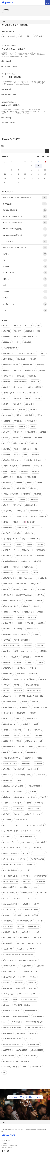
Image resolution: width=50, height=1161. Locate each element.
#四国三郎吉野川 (8, 707)
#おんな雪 (24, 932)
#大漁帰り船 (21, 673)
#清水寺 (39, 482)
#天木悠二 (28, 662)
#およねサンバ (25, 937)
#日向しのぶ (25, 561)
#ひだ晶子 (6, 898)
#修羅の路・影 (17, 752)
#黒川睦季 (17, 331)
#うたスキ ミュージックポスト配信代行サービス (19, 954)
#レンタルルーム (18, 808)
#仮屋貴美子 (38, 763)
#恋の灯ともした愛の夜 (10, 606)
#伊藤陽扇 (39, 758)
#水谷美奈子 (34, 499)
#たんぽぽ (6, 915)
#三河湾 (5, 803)
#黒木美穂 (6, 331)
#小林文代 (6, 640)
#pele (15, 999)
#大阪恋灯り (7, 668)
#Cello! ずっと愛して (10, 1067)
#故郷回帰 (16, 567)
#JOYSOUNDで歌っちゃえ (34, 1027)
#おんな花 (36, 932)
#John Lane (21, 1033)
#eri (20, 1055)
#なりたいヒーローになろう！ (24, 898)
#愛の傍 (5, 589)
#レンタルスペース (34, 808)
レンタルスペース (25, 304)
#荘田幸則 (6, 421)
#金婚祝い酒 (20, 376)
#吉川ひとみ (7, 718)
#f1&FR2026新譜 (21, 1050)
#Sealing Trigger (8, 994)
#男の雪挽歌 (25, 466)
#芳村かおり (18, 421)
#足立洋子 (6, 398)
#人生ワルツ (7, 774)
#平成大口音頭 (8, 617)
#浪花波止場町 (20, 488)
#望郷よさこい (26, 550)
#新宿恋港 (37, 561)
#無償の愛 (35, 471)
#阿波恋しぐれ (30, 370)
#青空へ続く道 (8, 359)
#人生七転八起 (19, 769)
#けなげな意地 (8, 926)
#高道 (38, 331)
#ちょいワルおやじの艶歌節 (29, 909)
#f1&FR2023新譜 (8, 1055)
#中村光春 (33, 791)
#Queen (5, 999)
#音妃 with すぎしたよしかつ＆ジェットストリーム (20, 353)
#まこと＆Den (23, 887)
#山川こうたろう (32, 629)
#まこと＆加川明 (8, 887)
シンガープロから (25, 272)
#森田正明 (43, 516)
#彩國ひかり (28, 612)
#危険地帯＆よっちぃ (10, 724)
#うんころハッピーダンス (25, 949)
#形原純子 (40, 612)
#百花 (16, 454)
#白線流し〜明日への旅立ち (35, 460)
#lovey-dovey (37, 1016)
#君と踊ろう (7, 713)
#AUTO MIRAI (36, 1067)
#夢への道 (43, 679)
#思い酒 (25, 606)
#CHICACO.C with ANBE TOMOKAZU (16, 1061)
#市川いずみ (32, 617)
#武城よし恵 (21, 511)
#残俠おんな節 (30, 505)
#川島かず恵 (7, 623)
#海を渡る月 (7, 488)
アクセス (25, 297)
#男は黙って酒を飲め (10, 466)
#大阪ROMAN (7, 673)
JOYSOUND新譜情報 (25, 210)
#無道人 (13, 471)
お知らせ (25, 254)
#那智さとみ (35, 381)
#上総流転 (31, 797)
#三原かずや (17, 803)
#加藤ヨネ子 (7, 741)
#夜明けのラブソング (34, 690)
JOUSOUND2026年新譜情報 (25, 229)
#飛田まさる (7, 342)
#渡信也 (29, 482)
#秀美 (14, 443)
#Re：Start (36, 994)
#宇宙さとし (41, 645)
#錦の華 (42, 370)
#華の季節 (28, 415)
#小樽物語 (36, 634)
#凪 (41, 741)
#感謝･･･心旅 (7, 584)
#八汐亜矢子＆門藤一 (26, 746)
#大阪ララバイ (20, 668)
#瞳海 (16, 449)
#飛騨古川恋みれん (28, 336)
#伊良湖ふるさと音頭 (10, 763)
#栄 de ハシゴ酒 (22, 527)
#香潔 (16, 336)
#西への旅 (28, 404)
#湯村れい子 (7, 482)
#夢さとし (6, 690)
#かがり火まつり (33, 926)
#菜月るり (40, 415)
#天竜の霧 (17, 662)
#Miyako (6, 1016)
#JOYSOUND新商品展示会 (12, 1027)
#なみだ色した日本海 (10, 904)
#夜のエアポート (8, 696)
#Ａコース (28, 325)
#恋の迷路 (29, 600)
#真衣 (35, 449)
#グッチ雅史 (41, 842)
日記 (25, 260)
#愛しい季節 (41, 589)
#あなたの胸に (26, 966)
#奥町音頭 (14, 657)
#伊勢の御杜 (25, 763)
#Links (5, 1022)
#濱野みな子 (7, 477)
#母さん (5, 505)
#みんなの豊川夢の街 (40, 876)
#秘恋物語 (16, 437)
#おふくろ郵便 (8, 943)
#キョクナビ (37, 848)
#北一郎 (16, 735)
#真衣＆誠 (25, 449)
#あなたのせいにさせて (32, 971)
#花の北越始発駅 (8, 426)
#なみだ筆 (24, 904)
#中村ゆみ (6, 797)
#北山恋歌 (6, 735)
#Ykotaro (33, 977)
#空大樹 (5, 437)
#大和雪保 (6, 679)
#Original (6, 1005)
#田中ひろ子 (38, 466)
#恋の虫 (39, 600)
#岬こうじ (30, 623)
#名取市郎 (33, 713)
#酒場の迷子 (32, 376)
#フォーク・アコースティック (13, 825)
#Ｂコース (17, 325)
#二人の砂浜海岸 (34, 786)
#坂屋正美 (35, 702)
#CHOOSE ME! (31, 1055)
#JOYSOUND (7, 1033)
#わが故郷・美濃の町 (10, 870)
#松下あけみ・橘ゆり (10, 539)
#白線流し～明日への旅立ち (12, 460)
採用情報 (25, 266)
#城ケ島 (24, 702)
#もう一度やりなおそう (10, 876)
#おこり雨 (20, 943)
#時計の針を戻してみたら (24, 555)
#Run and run (23, 994)
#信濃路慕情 (31, 752)
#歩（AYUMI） (8, 511)
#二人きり (6, 791)
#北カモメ (27, 735)
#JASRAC (32, 1033)
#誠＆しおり (17, 404)
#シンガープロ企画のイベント (25, 836)
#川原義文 (19, 623)
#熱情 (5, 471)
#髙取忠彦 (28, 331)
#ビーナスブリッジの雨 (10, 831)
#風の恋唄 (27, 342)
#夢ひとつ (6, 685)
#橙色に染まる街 (35, 511)
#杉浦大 (29, 544)
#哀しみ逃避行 (23, 707)
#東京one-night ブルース (29, 539)
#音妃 (43, 353)
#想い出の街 (7, 595)
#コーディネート (27, 842)
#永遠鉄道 (26, 494)
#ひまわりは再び (27, 892)
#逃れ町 (5, 387)
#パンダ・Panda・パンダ (31, 831)
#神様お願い (35, 443)
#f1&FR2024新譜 (37, 1050)
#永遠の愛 (37, 494)
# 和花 (22, 977)
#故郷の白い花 (8, 572)
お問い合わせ (25, 279)
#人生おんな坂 (8, 780)
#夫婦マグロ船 (38, 657)
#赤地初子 (38, 398)
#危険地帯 (24, 724)
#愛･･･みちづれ (21, 584)
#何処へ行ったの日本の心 (11, 758)
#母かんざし (17, 505)
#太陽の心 (6, 662)
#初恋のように (30, 741)
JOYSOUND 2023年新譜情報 (25, 235)
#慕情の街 (43, 578)
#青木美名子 (21, 359)
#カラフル (24, 853)
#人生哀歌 (6, 769)
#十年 (27, 730)
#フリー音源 (7, 819)
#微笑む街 (36, 606)
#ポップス (28, 814)
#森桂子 (5, 522)
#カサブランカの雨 (37, 859)
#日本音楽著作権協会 (10, 561)
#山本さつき (18, 629)
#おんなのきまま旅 (9, 937)
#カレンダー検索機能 (10, 853)
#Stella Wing (7, 988)
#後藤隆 (5, 612)
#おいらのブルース (34, 943)
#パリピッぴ (7, 836)
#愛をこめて (35, 584)
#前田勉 (18, 741)
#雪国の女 (40, 364)
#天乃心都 (40, 662)
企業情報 (25, 291)
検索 (25, 310)
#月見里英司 (7, 555)
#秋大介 (5, 443)
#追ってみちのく (18, 387)
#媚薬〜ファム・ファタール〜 (24, 651)
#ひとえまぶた (42, 892)
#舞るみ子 (6, 432)
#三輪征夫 (43, 797)
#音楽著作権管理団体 (10, 348)
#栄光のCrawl (7, 527)
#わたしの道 (31, 864)
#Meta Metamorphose (20, 1016)
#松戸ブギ (6, 533)
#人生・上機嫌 (25, 36)
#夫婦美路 (25, 657)
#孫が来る (6, 651)
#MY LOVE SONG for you (23, 1005)
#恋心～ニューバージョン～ (12, 600)
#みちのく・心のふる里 (10, 881)
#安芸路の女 (28, 645)
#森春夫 (15, 522)
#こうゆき (40, 921)
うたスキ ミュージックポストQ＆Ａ (25, 247)
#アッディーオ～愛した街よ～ (13, 864)
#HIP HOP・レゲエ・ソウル (12, 1039)
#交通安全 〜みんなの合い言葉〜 (14, 786)
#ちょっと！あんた (9, 36)
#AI (4, 1072)
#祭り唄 (23, 443)
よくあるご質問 (25, 241)
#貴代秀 (5, 404)
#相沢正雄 (6, 454)
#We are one (32, 982)
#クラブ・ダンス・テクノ (11, 848)
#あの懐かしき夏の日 (10, 966)
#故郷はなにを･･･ (30, 567)
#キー (26, 848)
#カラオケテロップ (39, 853)
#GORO (28, 1039)
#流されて (33, 488)
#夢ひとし (17, 685)
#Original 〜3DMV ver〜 (29, 999)
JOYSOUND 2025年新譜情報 (25, 222)
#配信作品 (6, 381)
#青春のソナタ (28, 364)
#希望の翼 (20, 617)
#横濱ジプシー (8, 516)
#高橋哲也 (6, 336)
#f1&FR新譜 (7, 1050)
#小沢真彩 (24, 634)
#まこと (35, 887)
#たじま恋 (17, 915)
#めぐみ (25, 876)
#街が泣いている (8, 409)
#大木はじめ (33, 673)
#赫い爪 (28, 398)
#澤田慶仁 (19, 477)
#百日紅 (25, 454)
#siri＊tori (32, 988)
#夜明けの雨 (38, 36)
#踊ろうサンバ (33, 393)
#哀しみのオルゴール (40, 707)
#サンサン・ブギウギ (10, 842)
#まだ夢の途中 (40, 881)
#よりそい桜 (25, 870)
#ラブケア (6, 814)
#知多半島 (6, 449)
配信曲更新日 (25, 203)
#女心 (5, 657)
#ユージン (17, 814)
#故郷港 (5, 567)
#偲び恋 (5, 752)
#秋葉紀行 (27, 437)
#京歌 (19, 780)
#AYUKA (24, 1067)
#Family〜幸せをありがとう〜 (13, 1044)
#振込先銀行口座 (8, 578)
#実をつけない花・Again (11, 645)
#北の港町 (38, 735)
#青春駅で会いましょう (10, 364)
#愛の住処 (16, 589)
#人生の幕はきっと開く (23, 774)
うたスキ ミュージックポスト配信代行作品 (25, 197)
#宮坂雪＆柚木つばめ (21, 640)
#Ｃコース (6, 325)
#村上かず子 (7, 544)
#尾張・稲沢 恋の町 (10, 634)
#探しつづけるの (22, 572)
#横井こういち (22, 516)
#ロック (5, 808)
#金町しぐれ (7, 376)
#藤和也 (18, 415)
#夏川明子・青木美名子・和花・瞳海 (31, 696)
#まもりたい (27, 881)
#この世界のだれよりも (25, 921)
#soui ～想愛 (20, 988)
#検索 (33, 516)
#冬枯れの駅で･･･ (9, 746)
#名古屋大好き (20, 713)
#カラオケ (23, 859)
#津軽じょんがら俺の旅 (10, 494)
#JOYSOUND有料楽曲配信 (33, 1022)
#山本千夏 (6, 629)
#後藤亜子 (16, 612)
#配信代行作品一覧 (20, 381)
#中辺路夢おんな (19, 791)
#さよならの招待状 (31, 915)
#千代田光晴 (17, 730)
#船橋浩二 (33, 426)
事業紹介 (25, 285)
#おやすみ (37, 937)
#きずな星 (20, 926)
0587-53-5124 (8, 1147)
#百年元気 (35, 454)
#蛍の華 (32, 409)
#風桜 (17, 342)
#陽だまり (17, 370)
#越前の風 (17, 398)
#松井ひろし (29, 533)
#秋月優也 (38, 437)
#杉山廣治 (40, 544)
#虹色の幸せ (7, 415)
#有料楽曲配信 (40, 550)
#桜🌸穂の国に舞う (28, 522)
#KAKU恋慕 (16, 1022)
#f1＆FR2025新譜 (33, 1044)
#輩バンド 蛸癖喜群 (34, 387)
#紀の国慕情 (31, 432)
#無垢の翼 (24, 471)
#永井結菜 (22, 499)
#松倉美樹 (17, 533)
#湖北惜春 (19, 482)
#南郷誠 (35, 724)
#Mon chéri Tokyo (31, 1010)
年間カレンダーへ (43, 156)
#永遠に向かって (8, 499)
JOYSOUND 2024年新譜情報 (25, 216)
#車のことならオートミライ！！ (13, 393)
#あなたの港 (40, 966)
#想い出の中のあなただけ (24, 595)
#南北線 (5, 730)
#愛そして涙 (28, 589)
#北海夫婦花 (38, 730)
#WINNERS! (19, 982)
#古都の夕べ (31, 718)
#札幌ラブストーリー (10, 550)
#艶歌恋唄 (22, 426)
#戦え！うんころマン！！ (27, 578)
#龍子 (38, 325)
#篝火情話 (43, 432)
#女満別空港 (43, 651)
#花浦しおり (31, 421)
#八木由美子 (42, 746)
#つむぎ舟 (36, 904)
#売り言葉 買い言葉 (10, 702)
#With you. (6, 982)
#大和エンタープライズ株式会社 (24, 679)
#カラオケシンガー (9, 859)
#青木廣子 (33, 359)
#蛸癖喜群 (22, 409)
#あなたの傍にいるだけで (11, 971)
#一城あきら (39, 803)
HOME (3, 22)
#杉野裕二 (19, 544)
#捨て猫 (35, 572)
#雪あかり (6, 370)
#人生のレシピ (40, 774)
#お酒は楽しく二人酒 (10, 932)
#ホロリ (39, 814)
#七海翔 (28, 803)
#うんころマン (8, 949)
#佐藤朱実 (27, 758)
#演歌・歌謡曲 (31, 477)
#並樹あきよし (19, 797)
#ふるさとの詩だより (10, 892)
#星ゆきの (40, 555)
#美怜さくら (18, 432)
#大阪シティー (34, 668)
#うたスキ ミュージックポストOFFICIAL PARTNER (20, 960)
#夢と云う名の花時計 (32, 685)
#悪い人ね (40, 595)
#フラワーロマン (21, 819)
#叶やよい (19, 718)
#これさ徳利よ (8, 921)
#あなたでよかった (9, 977)
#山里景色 (41, 623)
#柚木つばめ (36, 527)
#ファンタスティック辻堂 (35, 825)
